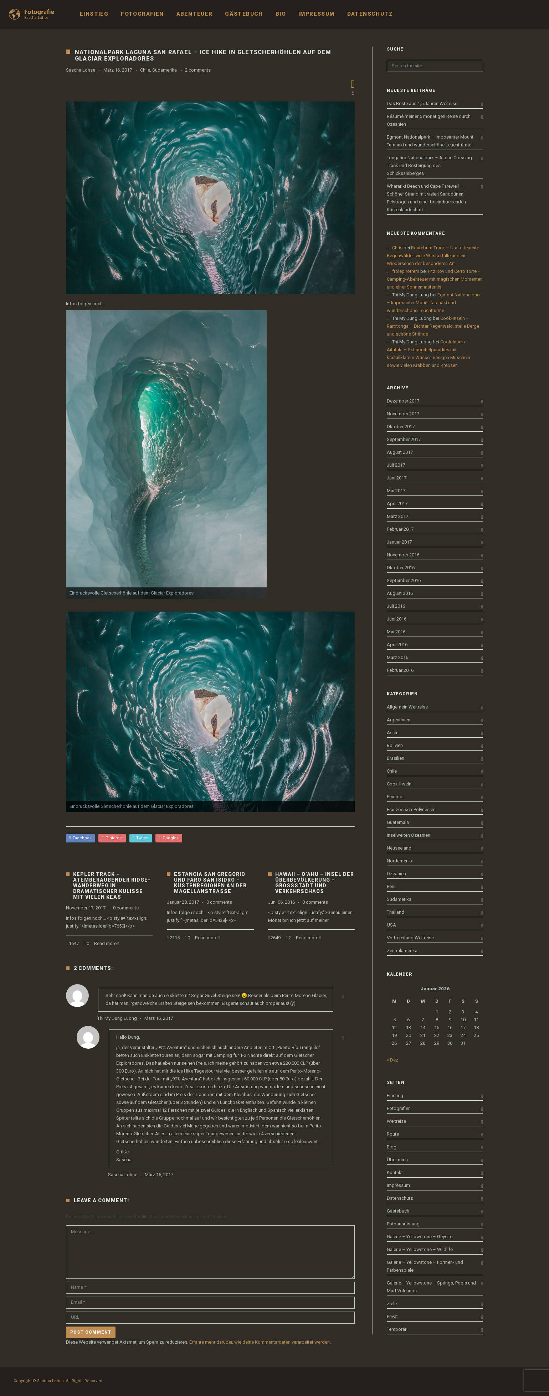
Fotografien (399, 1108)
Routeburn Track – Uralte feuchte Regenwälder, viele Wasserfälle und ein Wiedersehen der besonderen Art (433, 255)
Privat (392, 1316)
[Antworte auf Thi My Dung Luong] (343, 996)
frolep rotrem (405, 271)
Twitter (141, 837)
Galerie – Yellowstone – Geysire (419, 1236)
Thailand (395, 912)
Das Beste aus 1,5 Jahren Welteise (422, 103)
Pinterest (112, 837)
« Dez (392, 1060)
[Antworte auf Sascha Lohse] (343, 1038)
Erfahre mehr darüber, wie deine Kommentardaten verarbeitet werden (259, 1342)
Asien (393, 732)
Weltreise (396, 1121)
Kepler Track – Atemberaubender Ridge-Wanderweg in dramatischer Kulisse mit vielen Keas (111, 885)
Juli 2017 (396, 465)
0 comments (126, 907)
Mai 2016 (396, 631)
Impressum (398, 1185)
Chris (397, 247)
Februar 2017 (400, 529)
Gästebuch (398, 1211)
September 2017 (404, 439)
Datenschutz (400, 1198)
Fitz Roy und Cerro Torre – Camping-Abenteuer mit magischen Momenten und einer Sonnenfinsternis (435, 279)
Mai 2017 (396, 490)
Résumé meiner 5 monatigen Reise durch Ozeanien (429, 120)
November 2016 (403, 554)
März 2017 (397, 516)
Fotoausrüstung (403, 1223)
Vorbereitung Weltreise (410, 937)
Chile (145, 70)
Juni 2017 (396, 478)
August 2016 (400, 593)
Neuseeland (399, 848)
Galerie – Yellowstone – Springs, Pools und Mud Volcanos (431, 1286)
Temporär (396, 1329)
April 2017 (397, 503)
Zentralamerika (402, 950)
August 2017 (400, 452)
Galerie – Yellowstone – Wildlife (420, 1249)
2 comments (198, 70)
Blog (391, 1147)
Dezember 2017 (403, 401)
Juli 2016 (396, 606)
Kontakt (395, 1172)
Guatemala (398, 822)
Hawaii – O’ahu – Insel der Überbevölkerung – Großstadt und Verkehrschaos (314, 882)
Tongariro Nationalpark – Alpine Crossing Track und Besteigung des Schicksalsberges (429, 165)
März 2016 (397, 657)
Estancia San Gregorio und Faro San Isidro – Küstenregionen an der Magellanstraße (210, 882)
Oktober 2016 (401, 567)
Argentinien (398, 719)
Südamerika (164, 70)
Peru (391, 886)
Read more (105, 943)
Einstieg (395, 1095)
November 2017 (403, 413)
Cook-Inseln (399, 784)
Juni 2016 (396, 619)
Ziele (392, 1303)
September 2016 (404, 580)
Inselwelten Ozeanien (408, 835)
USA (391, 925)
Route (393, 1134)
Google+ (169, 837)
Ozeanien (396, 873)
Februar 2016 (400, 670)
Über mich (397, 1159)
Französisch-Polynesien (411, 809)
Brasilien (395, 758)
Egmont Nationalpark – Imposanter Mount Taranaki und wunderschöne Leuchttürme (430, 140)
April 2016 (397, 644)
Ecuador (395, 796)
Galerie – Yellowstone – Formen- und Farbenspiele (425, 1266)
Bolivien (395, 745)
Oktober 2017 (401, 426)
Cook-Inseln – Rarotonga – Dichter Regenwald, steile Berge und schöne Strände (433, 326)
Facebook (80, 837)
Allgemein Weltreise (407, 707)
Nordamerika (400, 860)
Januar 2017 (399, 542)
